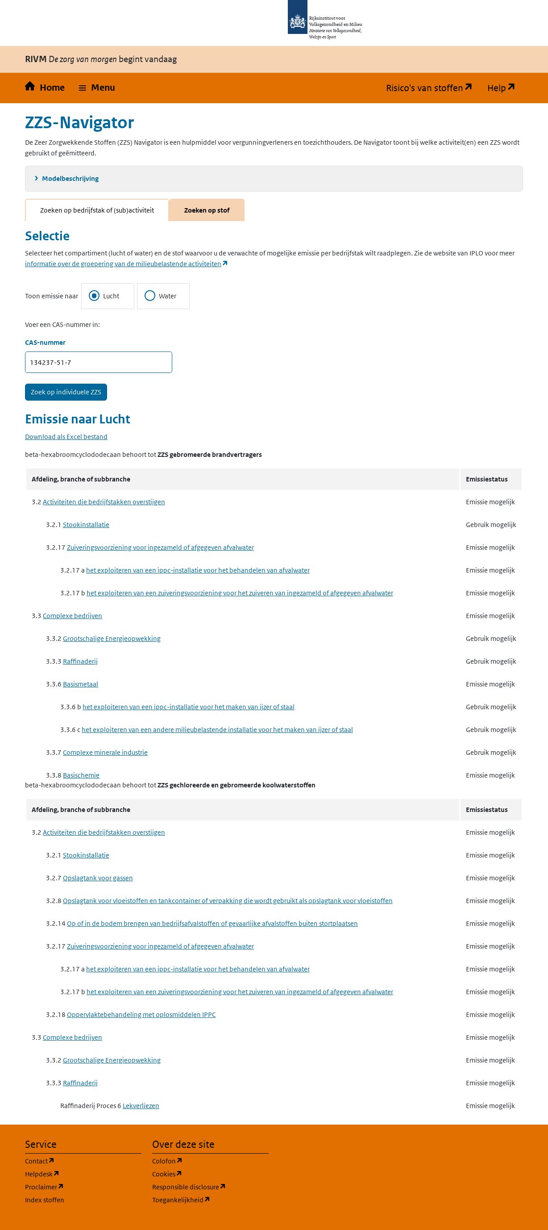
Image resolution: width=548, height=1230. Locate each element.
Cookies (210, 1173)
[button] (97, 88)
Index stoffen (44, 1200)
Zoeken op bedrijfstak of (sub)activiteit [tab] (97, 210)
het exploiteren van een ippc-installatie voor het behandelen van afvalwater (198, 570)
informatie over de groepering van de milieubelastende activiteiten (126, 263)
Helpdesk (83, 1173)
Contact (82, 1160)
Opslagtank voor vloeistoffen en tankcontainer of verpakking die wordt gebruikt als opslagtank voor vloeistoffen (228, 900)
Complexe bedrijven (72, 615)
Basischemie (81, 775)
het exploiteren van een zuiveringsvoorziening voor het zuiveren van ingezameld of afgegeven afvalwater (240, 593)
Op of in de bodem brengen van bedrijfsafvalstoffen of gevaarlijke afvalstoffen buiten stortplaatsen (212, 923)
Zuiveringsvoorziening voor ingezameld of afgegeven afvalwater (160, 547)
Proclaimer (83, 1186)
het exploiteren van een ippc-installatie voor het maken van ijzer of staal (189, 707)
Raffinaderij (80, 661)
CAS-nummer (45, 342)
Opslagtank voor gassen (98, 878)
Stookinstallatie (86, 524)
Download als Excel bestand (66, 436)
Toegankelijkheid (210, 1199)
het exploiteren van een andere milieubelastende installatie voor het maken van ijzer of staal (217, 729)
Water (160, 295)
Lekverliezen (141, 1105)
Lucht (104, 295)
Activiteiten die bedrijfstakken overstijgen (104, 502)
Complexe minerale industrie (105, 752)
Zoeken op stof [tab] (206, 210)
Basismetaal (80, 684)
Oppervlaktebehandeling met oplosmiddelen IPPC (141, 1014)
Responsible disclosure (210, 1186)
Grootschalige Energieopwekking (112, 638)
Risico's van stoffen (433, 88)
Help (505, 88)
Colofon (210, 1160)
